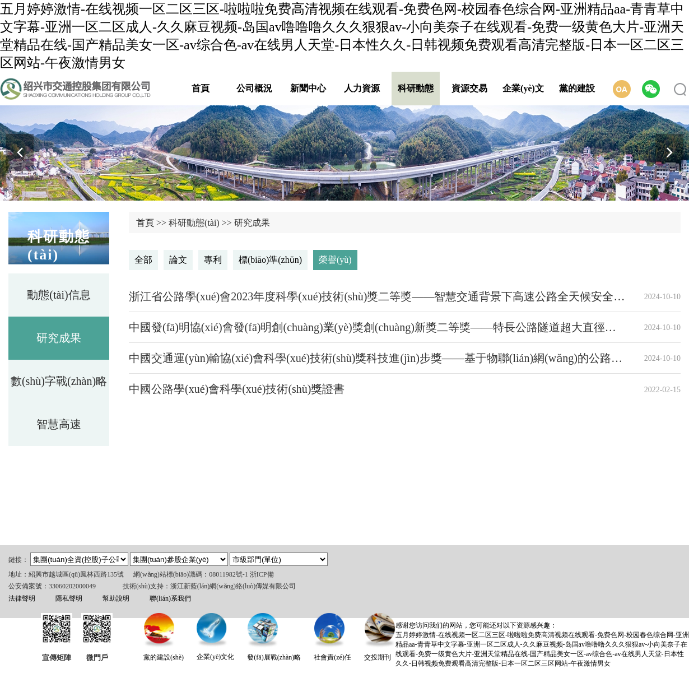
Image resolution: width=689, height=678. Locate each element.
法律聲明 (21, 598)
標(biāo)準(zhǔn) (270, 259)
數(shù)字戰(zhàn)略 (59, 381)
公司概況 (254, 88)
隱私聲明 (68, 598)
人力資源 (362, 88)
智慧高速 (58, 424)
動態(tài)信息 (58, 295)
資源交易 (469, 88)
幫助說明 (116, 598)
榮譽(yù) (335, 259)
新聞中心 (308, 88)
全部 (143, 259)
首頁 (201, 88)
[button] (669, 152)
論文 (178, 259)
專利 (213, 259)
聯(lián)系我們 (170, 598)
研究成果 (58, 338)
